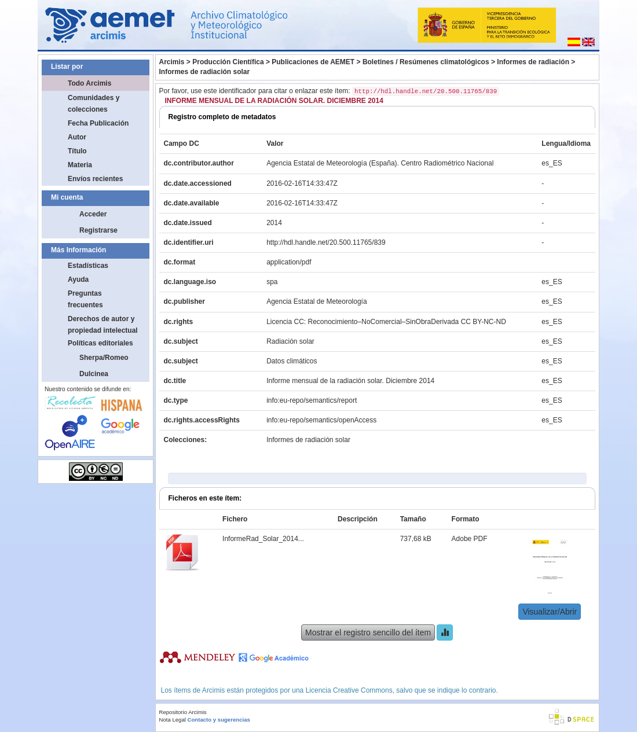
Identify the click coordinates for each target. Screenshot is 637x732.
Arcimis (172, 62)
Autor (77, 137)
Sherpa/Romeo (104, 358)
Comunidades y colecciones (93, 103)
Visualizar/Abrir (549, 611)
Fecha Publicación (98, 123)
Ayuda (78, 279)
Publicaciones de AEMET (313, 62)
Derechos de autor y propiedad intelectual (103, 324)
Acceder (93, 214)
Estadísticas (88, 266)
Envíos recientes (95, 179)
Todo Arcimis (89, 83)
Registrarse (98, 230)
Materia (80, 165)
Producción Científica (227, 62)
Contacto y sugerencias (219, 719)
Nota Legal (172, 719)
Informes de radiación (533, 62)
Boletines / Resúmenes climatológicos (426, 62)
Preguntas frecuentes (85, 299)
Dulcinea (93, 374)
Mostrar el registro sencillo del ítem (368, 632)
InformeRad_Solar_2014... (263, 539)
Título (77, 151)
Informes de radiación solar (204, 72)
